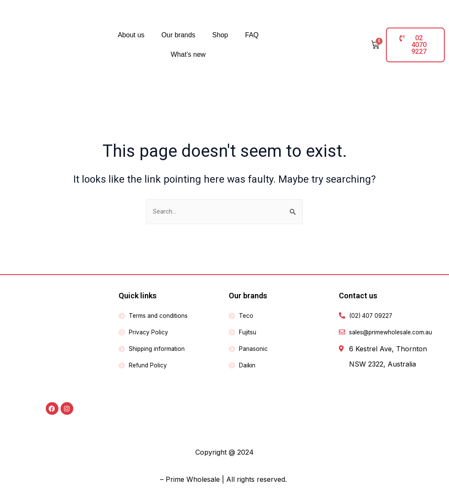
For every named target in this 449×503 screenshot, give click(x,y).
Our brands (178, 35)
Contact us (358, 295)
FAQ (251, 35)
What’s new (188, 54)
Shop (220, 35)
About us (131, 35)
